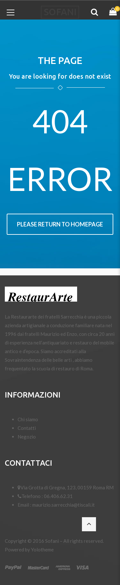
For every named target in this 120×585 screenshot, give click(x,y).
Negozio (27, 436)
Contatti (27, 428)
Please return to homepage (60, 224)
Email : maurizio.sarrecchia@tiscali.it (56, 505)
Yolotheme (42, 549)
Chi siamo (28, 419)
